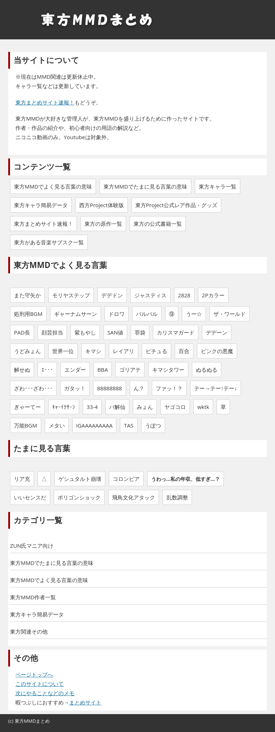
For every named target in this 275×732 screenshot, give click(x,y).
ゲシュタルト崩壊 (79, 478)
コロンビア (126, 478)
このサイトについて (39, 683)
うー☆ (194, 313)
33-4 (92, 406)
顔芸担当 (52, 332)
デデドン (112, 295)
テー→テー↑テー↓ (215, 388)
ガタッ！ (75, 388)
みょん (145, 406)
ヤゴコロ (175, 406)
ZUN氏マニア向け (31, 545)
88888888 (109, 388)
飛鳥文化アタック (133, 497)
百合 (184, 351)
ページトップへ (34, 674)
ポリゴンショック (79, 497)
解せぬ (22, 369)
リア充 (22, 478)
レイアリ (123, 351)
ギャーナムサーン (75, 313)
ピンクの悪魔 (217, 351)
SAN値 (115, 332)
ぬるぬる (206, 369)
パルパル (147, 313)
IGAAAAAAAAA (94, 425)
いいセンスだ (30, 497)
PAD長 (22, 332)
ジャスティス (150, 295)
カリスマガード (175, 332)
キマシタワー (168, 369)
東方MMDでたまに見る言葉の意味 (51, 562)
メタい (57, 425)
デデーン (216, 332)
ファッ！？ (169, 388)
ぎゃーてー (27, 406)
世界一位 (63, 351)
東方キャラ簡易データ (37, 614)
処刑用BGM (28, 313)
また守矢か (27, 295)
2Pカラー (213, 295)
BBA (102, 369)
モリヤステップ (71, 295)
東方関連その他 (29, 631)
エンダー (75, 369)
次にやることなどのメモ (44, 693)
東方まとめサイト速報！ (44, 102)
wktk (203, 406)
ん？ (139, 388)
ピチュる (156, 351)
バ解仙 (117, 406)
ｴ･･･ (47, 369)
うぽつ (153, 425)
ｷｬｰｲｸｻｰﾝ (63, 406)
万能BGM (25, 425)
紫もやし (85, 332)
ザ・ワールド (229, 313)
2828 (184, 295)
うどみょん (27, 351)
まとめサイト (85, 702)
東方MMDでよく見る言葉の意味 (49, 580)
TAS (128, 425)
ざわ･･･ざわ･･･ (33, 388)
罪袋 (140, 332)
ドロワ (116, 313)
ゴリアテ (130, 369)
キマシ (93, 351)
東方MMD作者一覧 (33, 597)
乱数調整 (177, 497)
